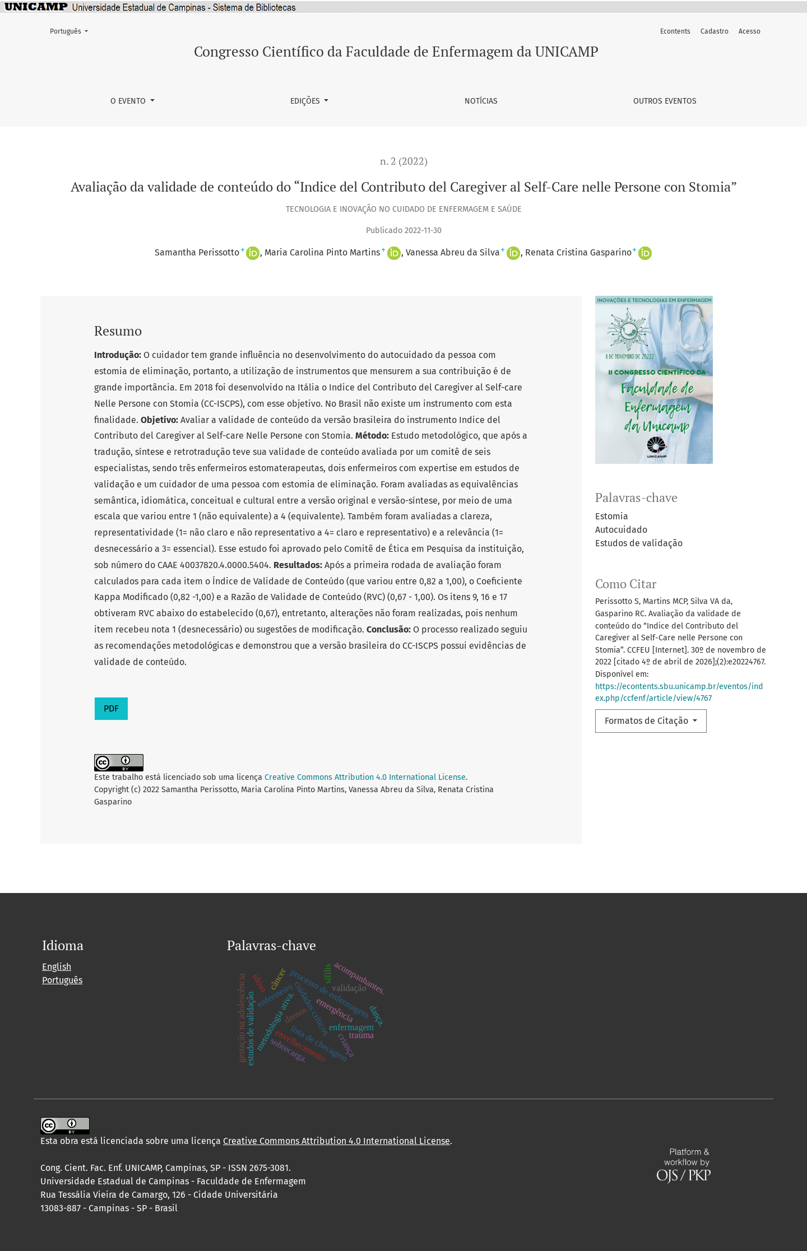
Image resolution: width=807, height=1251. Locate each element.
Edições (306, 101)
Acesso (749, 31)
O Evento (129, 101)
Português (72, 30)
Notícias (481, 101)
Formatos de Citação (647, 720)
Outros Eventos (665, 101)
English (56, 966)
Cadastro (715, 31)
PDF (111, 708)
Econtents (675, 31)
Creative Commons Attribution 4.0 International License (365, 777)
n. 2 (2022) (404, 161)
